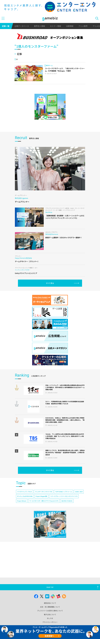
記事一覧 (5, 26)
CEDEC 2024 (78, 492)
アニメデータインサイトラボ (43, 492)
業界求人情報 (39, 26)
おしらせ (50, 618)
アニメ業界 (83, 26)
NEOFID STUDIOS (66, 501)
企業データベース (21, 26)
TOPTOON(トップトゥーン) (63, 492)
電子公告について (50, 614)
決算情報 (69, 26)
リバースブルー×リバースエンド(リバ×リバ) (63, 496)
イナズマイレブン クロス (24, 492)
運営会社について (50, 603)
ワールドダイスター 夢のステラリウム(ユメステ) (43, 501)
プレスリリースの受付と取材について (50, 611)
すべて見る (50, 283)
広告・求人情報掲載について (50, 607)
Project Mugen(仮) (41, 496)
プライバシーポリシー (50, 622)
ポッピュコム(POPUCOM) (25, 496)
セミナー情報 (55, 26)
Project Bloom (21, 501)
